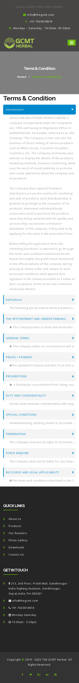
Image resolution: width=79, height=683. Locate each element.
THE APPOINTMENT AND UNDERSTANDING (36, 319)
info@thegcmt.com (38, 15)
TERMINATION (16, 434)
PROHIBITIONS (16, 376)
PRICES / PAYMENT (19, 357)
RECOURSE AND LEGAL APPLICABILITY (32, 472)
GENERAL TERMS (17, 338)
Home (21, 77)
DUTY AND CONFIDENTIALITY (26, 395)
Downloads (16, 547)
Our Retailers (18, 533)
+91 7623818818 (38, 21)
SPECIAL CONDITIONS (21, 414)
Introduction (15, 109)
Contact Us (16, 554)
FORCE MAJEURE (17, 453)
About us (15, 519)
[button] (72, 43)
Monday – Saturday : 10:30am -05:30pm (39, 28)
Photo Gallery (18, 540)
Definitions (14, 300)
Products (15, 526)
